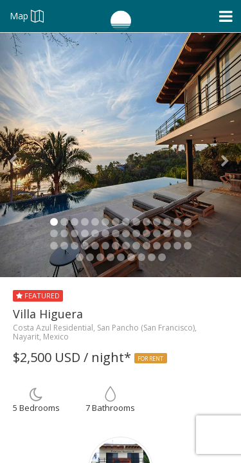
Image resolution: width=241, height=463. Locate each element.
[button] (18, 155)
